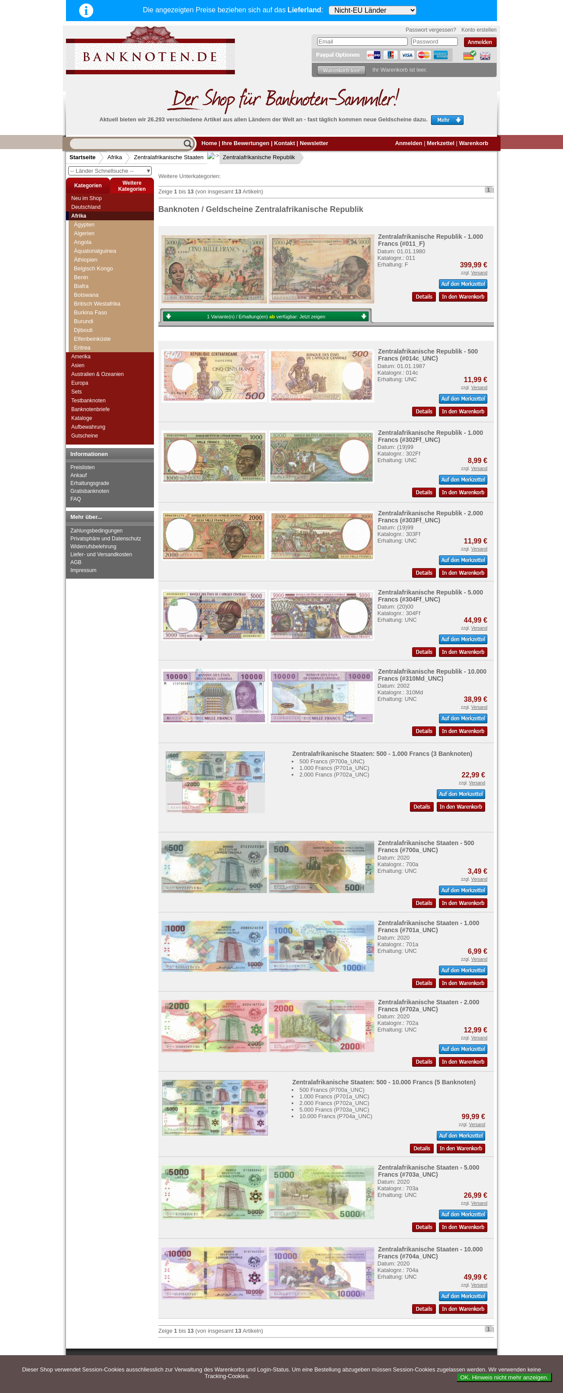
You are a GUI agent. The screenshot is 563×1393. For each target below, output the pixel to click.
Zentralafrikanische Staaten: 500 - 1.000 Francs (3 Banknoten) (382, 753)
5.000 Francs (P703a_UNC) (334, 1109)
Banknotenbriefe (90, 409)
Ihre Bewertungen (245, 143)
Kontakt (284, 143)
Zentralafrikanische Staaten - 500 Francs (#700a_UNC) (426, 846)
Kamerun (88, 302)
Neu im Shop (86, 198)
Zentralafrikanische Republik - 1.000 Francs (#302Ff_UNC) (430, 436)
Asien (77, 365)
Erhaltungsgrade (89, 483)
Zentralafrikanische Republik (252, 157)
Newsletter (314, 143)
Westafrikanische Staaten (106, 258)
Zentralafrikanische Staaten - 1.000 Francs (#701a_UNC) (428, 926)
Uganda (84, 249)
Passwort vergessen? (431, 30)
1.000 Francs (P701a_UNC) (334, 768)
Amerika (81, 357)
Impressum (83, 570)
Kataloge (81, 418)
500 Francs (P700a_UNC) (332, 761)
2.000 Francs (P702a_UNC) (334, 774)
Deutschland (86, 207)
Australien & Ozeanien (97, 374)
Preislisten (82, 467)
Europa (79, 383)
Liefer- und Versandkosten (101, 554)
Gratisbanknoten (89, 491)
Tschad (83, 231)
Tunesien (85, 240)
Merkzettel (441, 143)
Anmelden (408, 143)
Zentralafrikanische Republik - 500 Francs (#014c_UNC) (428, 355)
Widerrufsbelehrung (93, 546)
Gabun (85, 325)
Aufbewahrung (88, 427)
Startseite (82, 157)
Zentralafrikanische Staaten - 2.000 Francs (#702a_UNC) (428, 1006)
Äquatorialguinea (98, 334)
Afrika (114, 157)
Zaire (80, 266)
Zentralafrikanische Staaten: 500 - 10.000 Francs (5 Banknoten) (383, 1082)
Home (209, 143)
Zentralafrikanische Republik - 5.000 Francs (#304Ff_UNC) (430, 596)
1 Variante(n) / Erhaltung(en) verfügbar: (266, 316)
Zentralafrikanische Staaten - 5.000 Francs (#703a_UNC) (428, 1171)
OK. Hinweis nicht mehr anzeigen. (504, 1377)
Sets (76, 392)
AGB (75, 562)
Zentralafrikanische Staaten (168, 157)
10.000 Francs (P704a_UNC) (336, 1116)
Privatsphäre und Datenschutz (105, 539)
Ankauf (78, 475)
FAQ (75, 499)
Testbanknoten (88, 400)
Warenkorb (473, 143)
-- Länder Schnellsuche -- (110, 171)
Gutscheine (84, 436)
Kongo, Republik (97, 293)
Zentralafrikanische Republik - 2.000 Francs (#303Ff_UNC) (430, 517)
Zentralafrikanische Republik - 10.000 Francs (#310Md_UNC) (432, 675)
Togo (80, 222)
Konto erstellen (479, 30)
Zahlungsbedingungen (96, 531)
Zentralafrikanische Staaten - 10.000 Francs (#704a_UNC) (430, 1253)
